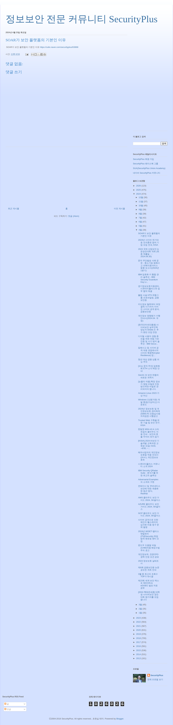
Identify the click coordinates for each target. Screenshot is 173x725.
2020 (138, 630)
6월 (141, 221)
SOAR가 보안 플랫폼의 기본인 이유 (149, 234)
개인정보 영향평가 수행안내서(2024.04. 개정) (149, 318)
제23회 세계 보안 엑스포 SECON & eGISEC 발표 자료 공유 (148, 584)
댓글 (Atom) (73, 216)
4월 (141, 230)
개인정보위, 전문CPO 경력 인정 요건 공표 (148, 555)
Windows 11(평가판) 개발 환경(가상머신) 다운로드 (149, 402)
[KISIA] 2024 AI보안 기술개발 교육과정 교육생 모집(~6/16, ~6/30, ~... (148, 444)
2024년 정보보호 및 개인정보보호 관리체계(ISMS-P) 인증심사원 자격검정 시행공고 (149, 412)
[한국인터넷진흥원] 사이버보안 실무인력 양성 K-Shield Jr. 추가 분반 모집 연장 (148, 328)
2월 (141, 609)
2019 (138, 634)
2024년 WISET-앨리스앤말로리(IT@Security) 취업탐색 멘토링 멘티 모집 (148, 536)
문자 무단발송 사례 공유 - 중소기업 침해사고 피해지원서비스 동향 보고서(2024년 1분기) (149, 265)
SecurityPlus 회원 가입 (143, 159)
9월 (141, 209)
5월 (141, 226)
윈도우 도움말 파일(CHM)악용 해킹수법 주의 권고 (149, 547)
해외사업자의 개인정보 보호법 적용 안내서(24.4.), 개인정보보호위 (149, 456)
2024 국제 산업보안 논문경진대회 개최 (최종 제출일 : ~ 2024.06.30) (148, 253)
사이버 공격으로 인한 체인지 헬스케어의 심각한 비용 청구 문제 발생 (148, 524)
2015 (138, 650)
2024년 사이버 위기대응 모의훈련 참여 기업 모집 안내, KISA (148, 242)
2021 (138, 626)
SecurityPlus (157, 675)
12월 (141, 197)
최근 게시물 (13, 208)
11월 (141, 201)
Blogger (119, 718)
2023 (138, 618)
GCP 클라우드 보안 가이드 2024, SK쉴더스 (149, 514)
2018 (138, 638)
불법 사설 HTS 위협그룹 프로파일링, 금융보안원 (148, 297)
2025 (138, 190)
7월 (141, 217)
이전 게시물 (119, 208)
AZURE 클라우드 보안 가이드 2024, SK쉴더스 (149, 506)
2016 (138, 646)
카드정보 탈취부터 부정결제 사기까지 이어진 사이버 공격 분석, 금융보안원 (149, 308)
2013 (138, 658)
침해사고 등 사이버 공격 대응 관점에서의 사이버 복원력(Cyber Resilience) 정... (149, 351)
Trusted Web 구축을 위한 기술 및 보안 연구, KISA (149, 422)
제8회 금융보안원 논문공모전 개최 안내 (148, 568)
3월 (141, 604)
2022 (138, 622)
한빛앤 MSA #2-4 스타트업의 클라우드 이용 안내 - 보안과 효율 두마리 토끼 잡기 (148, 433)
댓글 (7, 709)
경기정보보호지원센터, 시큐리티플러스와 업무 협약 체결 (149, 288)
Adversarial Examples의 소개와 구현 (148, 480)
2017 (138, 642)
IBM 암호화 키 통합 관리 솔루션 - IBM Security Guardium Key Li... (148, 278)
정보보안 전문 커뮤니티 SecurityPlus (81, 19)
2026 (138, 185)
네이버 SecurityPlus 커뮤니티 (146, 173)
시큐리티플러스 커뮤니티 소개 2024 (149, 465)
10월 (141, 205)
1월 (141, 613)
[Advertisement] (66, 176)
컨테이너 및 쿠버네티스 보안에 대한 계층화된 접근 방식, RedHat (149, 490)
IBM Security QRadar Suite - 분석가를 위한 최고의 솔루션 (148, 473)
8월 (141, 213)
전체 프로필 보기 (155, 679)
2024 (138, 194)
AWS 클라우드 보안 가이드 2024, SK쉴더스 (149, 498)
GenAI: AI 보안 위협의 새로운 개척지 (148, 376)
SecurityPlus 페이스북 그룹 (145, 163)
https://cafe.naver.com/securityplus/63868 (59, 47)
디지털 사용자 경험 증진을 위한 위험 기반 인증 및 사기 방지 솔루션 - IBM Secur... (148, 340)
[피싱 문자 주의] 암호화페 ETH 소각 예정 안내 (149, 368)
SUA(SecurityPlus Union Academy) (149, 168)
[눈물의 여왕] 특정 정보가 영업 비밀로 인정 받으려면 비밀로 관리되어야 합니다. (149, 385)
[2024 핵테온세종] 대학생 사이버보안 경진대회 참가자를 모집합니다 (149, 596)
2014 (138, 654)
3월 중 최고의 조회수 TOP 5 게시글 (148, 575)
